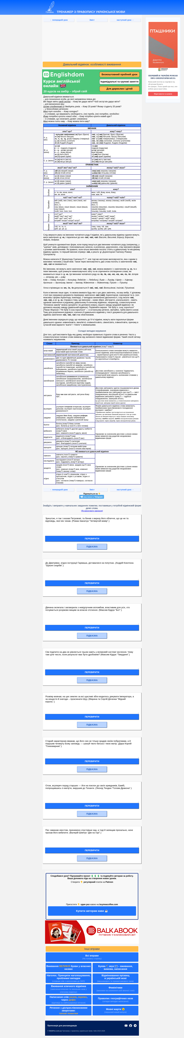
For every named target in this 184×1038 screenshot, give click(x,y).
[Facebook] (130, 1025)
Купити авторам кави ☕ (92, 910)
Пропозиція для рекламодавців (62, 1026)
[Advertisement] (92, 41)
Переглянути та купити (163, 94)
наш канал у (93, 497)
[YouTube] (126, 1025)
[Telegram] (135, 1025)
